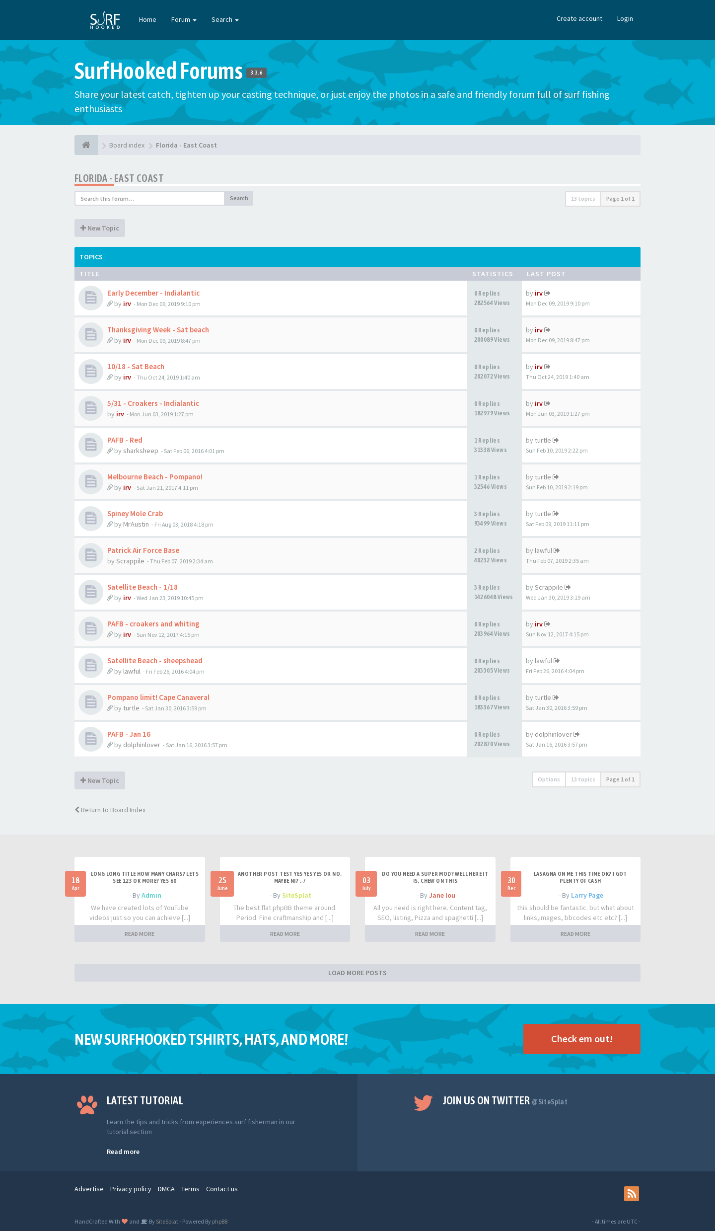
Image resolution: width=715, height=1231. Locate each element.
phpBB (219, 1221)
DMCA (166, 1188)
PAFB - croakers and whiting (153, 623)
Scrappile (130, 560)
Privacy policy (130, 1188)
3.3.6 (256, 73)
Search (225, 19)
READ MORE (139, 933)
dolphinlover (141, 744)
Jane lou (442, 895)
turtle (543, 440)
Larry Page (587, 895)
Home (147, 19)
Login (625, 18)
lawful (543, 550)
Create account (579, 18)
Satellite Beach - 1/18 (142, 587)
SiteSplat (296, 895)
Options (549, 779)
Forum (184, 19)
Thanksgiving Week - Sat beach (158, 329)
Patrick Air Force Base (143, 550)
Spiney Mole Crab (135, 513)
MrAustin (136, 524)
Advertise (89, 1188)
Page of (620, 198)
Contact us (222, 1188)
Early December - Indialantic (153, 293)
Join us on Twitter (505, 1100)
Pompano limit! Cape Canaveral (158, 697)
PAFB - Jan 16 (128, 734)
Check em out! (582, 1038)
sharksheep (140, 450)
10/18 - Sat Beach (135, 366)
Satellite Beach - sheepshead (155, 660)
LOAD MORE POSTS (357, 972)
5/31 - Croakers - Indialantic (153, 403)
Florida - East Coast (119, 178)
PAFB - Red (125, 440)
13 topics (583, 198)
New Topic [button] (99, 228)
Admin (151, 895)
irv (127, 303)
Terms (190, 1188)
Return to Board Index (109, 809)
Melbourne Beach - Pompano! (155, 476)
